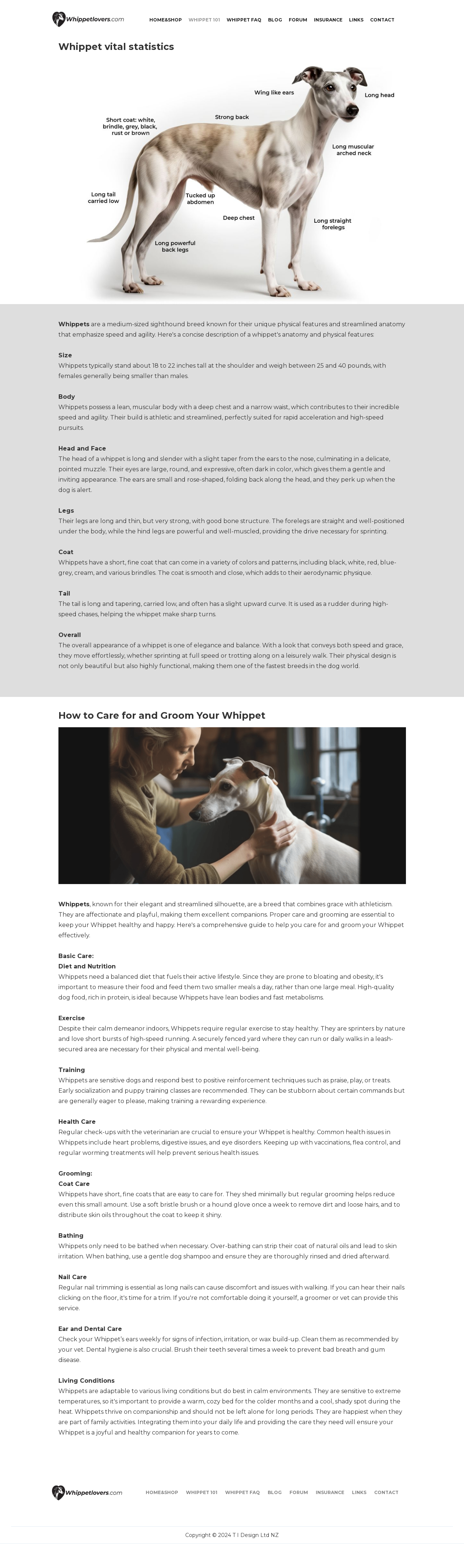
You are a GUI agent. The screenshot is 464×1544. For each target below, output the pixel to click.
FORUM (298, 20)
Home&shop (165, 20)
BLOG (275, 20)
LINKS (356, 20)
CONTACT (382, 20)
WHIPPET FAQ (244, 20)
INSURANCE (328, 20)
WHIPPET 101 (204, 20)
